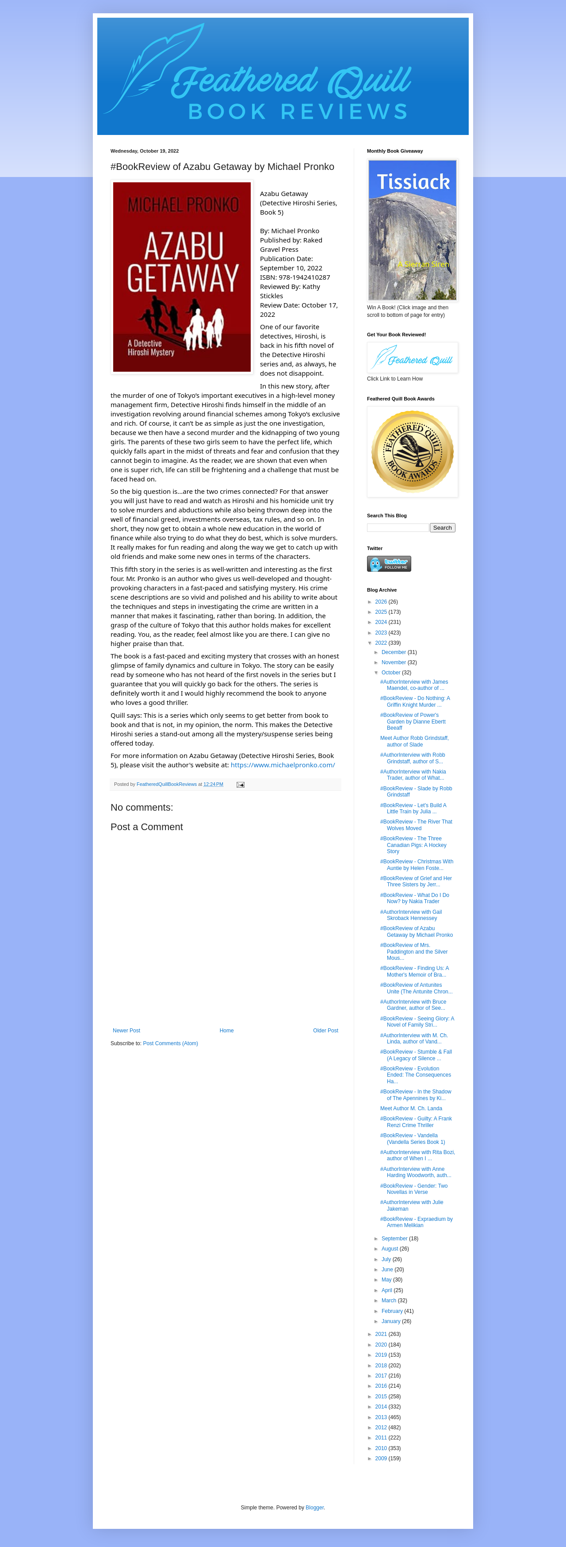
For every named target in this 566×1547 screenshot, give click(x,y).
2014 (382, 1407)
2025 (382, 612)
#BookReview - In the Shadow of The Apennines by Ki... (415, 1095)
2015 (382, 1396)
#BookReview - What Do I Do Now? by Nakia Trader (414, 898)
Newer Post (126, 1030)
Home (227, 1030)
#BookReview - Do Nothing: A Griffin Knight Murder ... (415, 701)
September (395, 1238)
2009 (382, 1458)
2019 (382, 1355)
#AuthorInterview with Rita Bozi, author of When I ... (417, 1155)
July (387, 1259)
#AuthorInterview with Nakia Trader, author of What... (413, 775)
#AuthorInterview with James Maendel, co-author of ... (414, 685)
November (395, 662)
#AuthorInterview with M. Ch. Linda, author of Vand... (414, 1038)
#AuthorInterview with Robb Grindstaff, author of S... (412, 758)
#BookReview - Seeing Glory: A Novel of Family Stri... (417, 1022)
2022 (382, 643)
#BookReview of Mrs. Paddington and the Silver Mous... (413, 951)
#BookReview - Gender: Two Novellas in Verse (414, 1189)
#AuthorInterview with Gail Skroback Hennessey (411, 915)
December (395, 652)
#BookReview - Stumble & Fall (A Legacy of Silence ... (416, 1055)
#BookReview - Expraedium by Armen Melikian (416, 1222)
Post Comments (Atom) (170, 1043)
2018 (382, 1365)
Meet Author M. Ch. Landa (411, 1108)
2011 (382, 1438)
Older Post (325, 1030)
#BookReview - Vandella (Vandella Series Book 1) (412, 1138)
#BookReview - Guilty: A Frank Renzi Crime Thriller (416, 1122)
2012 (382, 1427)
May (387, 1280)
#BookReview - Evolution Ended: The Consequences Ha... (415, 1075)
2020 (382, 1345)
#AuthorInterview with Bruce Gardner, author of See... (413, 1005)
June (388, 1269)
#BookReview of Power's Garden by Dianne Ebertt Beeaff (413, 721)
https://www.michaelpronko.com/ (283, 764)
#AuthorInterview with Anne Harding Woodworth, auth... (415, 1172)
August (391, 1249)
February (393, 1311)
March (390, 1300)
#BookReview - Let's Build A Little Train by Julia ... (413, 808)
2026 (382, 602)
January (392, 1321)
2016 (382, 1386)
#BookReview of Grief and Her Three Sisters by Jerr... (416, 881)
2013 (382, 1417)
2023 (382, 633)
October (392, 673)
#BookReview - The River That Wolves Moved (416, 825)
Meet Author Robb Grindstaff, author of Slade (414, 741)
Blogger (315, 1508)
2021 (382, 1334)
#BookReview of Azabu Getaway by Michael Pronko (416, 931)
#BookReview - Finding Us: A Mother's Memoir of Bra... (414, 971)
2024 (382, 622)
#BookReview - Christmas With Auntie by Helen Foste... (416, 864)
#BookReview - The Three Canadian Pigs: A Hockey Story (413, 844)
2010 (382, 1448)
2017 (382, 1376)
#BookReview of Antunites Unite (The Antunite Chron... (416, 988)
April (388, 1290)
